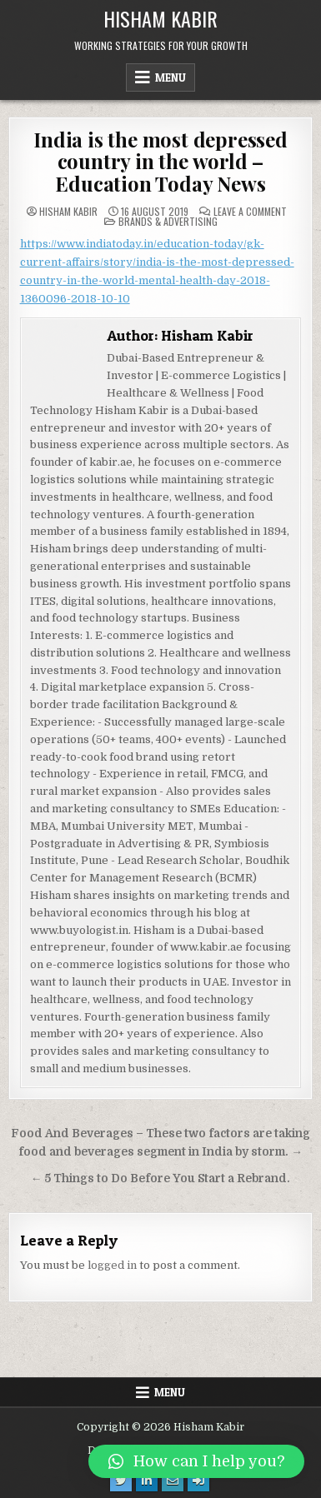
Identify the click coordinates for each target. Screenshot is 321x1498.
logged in (112, 1265)
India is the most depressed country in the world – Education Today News (160, 161)
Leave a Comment (250, 212)
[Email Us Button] (172, 1480)
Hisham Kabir (160, 18)
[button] (196, 1461)
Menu (170, 77)
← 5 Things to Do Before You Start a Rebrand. (161, 1178)
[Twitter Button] (121, 1480)
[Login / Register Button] (198, 1480)
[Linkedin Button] (147, 1480)
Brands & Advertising (168, 221)
